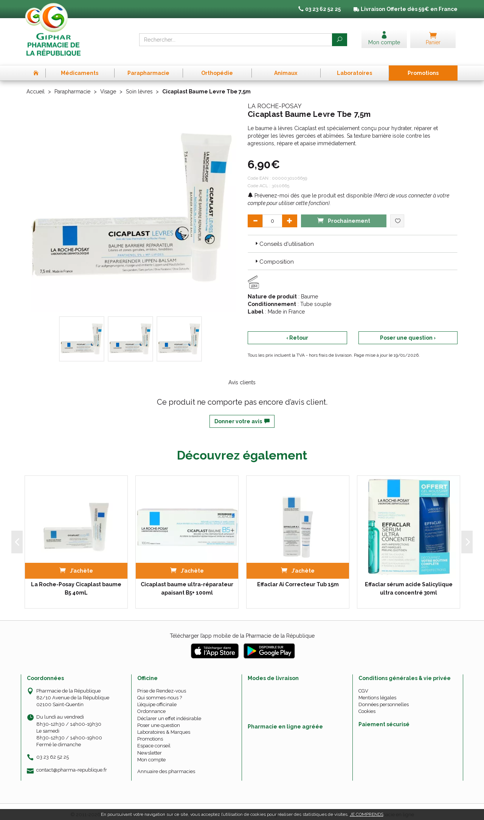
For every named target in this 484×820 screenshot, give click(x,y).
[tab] (352, 238)
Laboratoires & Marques (163, 726)
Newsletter (149, 747)
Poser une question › (408, 332)
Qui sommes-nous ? (159, 692)
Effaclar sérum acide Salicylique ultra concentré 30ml (409, 583)
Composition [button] (274, 256)
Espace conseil (154, 740)
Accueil (35, 86)
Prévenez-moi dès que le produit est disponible (310, 190)
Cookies (366, 705)
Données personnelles (383, 699)
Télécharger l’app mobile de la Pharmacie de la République (242, 630)
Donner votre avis (242, 416)
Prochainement (343, 214)
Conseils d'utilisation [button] (284, 238)
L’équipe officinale (157, 699)
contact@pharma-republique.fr (71, 764)
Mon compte (151, 754)
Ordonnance (151, 705)
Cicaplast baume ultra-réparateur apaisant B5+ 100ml (187, 583)
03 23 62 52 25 (52, 751)
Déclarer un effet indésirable (169, 712)
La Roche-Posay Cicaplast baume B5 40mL (76, 583)
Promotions (150, 733)
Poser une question (158, 719)
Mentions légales (377, 692)
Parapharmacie (72, 86)
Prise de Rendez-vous (161, 685)
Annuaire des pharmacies (166, 766)
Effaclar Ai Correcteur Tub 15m (298, 579)
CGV (363, 685)
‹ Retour (297, 332)
